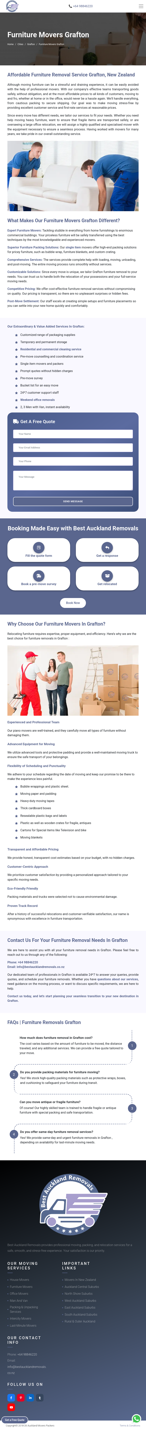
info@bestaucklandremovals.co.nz (41, 967)
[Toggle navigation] (141, 6)
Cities (20, 44)
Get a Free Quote (15, 1419)
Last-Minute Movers (23, 1325)
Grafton (31, 44)
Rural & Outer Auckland (80, 1321)
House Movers (19, 1280)
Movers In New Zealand (80, 1280)
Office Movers (19, 1293)
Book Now (73, 603)
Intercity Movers (20, 1318)
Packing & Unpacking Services (24, 1309)
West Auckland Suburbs (80, 1300)
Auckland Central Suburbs (82, 1287)
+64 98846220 (28, 962)
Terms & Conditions (130, 1425)
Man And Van (19, 1300)
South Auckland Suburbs (81, 1314)
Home (10, 44)
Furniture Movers (21, 1287)
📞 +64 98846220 (81, 6)
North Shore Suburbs (79, 1293)
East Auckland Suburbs (80, 1307)
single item (74, 247)
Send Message (73, 501)
